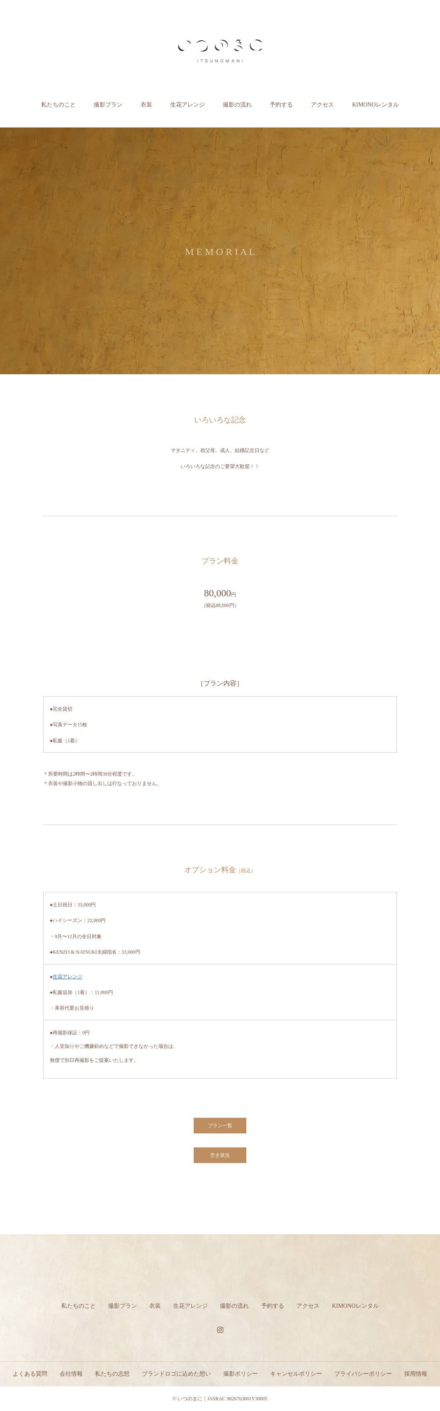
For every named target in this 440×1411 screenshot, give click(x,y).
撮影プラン (108, 105)
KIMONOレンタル (375, 105)
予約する (281, 105)
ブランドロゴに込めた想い (176, 1374)
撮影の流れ (237, 105)
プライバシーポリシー (363, 1374)
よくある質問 (30, 1374)
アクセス (322, 105)
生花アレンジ (187, 105)
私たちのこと (58, 105)
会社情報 (71, 1374)
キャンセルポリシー (296, 1374)
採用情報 (415, 1374)
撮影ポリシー (240, 1374)
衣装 (146, 105)
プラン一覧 (220, 1125)
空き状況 (220, 1155)
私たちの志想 (112, 1374)
